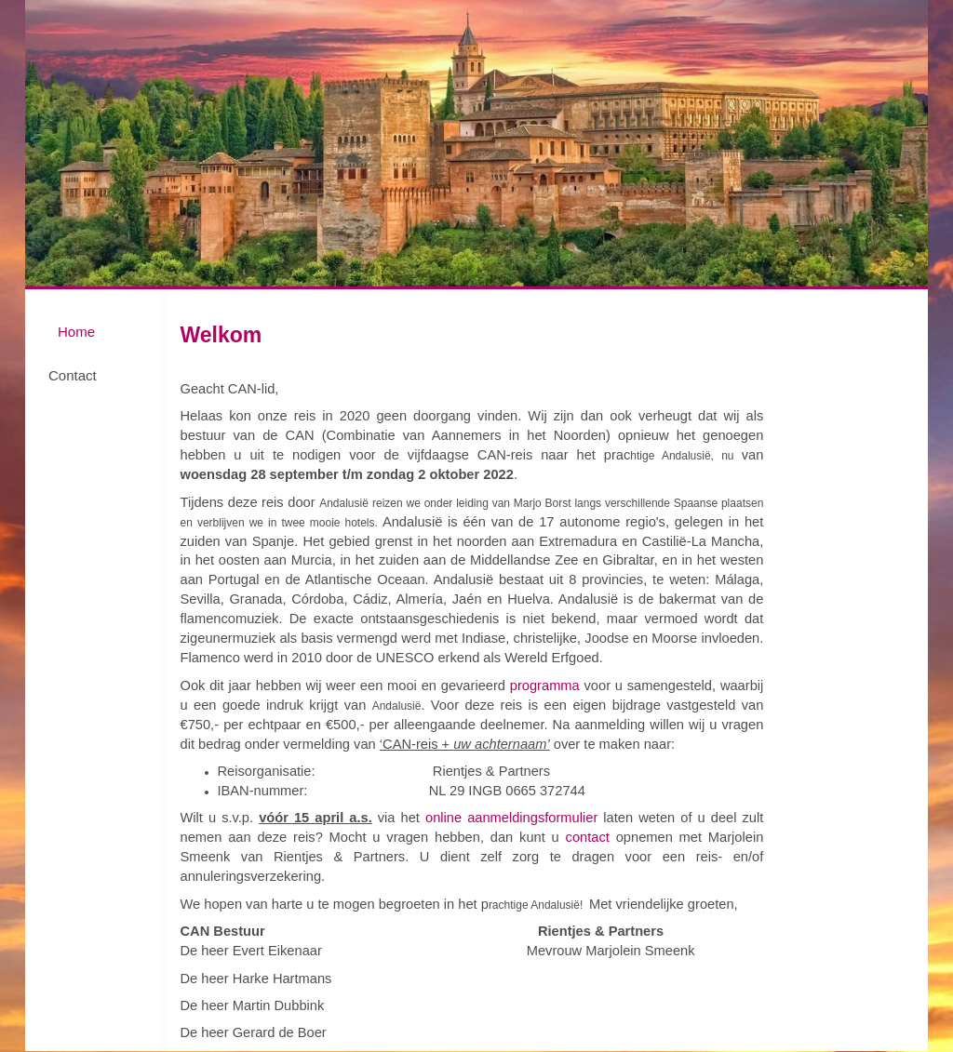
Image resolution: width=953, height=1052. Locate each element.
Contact (72, 375)
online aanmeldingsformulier (511, 817)
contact (591, 837)
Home (76, 332)
